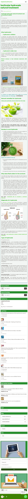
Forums (3, 428)
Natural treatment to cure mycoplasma (10, 401)
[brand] (6, 2)
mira (3, 323)
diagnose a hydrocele (7, 202)
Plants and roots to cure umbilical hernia (11, 376)
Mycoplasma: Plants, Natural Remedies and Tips (12, 339)
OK (25, 288)
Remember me (5, 464)
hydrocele (4, 53)
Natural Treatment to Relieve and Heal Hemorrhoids (13, 394)
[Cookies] (2, 497)
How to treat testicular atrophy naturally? (11, 330)
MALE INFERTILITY (7, 11)
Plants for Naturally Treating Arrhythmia (11, 321)
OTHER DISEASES (14, 421)
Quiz (3, 435)
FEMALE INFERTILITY (14, 416)
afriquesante (4, 314)
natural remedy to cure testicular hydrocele (11, 86)
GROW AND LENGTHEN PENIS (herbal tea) (11, 367)
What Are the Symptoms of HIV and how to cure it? (13, 313)
